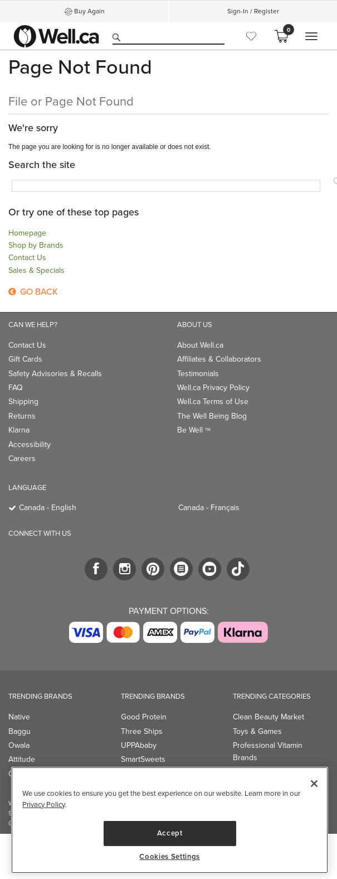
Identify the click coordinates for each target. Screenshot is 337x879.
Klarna (19, 430)
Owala (19, 745)
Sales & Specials (36, 270)
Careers (22, 458)
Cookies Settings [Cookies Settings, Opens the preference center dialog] (169, 857)
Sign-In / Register (253, 11)
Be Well (194, 430)
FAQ (15, 387)
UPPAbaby (139, 745)
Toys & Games (257, 731)
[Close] (314, 783)
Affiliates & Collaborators (219, 359)
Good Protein (144, 717)
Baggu (19, 731)
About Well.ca (200, 345)
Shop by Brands (36, 245)
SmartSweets (143, 759)
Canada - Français (209, 507)
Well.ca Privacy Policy (213, 387)
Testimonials (198, 374)
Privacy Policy (43, 804)
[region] (169, 820)
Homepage (27, 233)
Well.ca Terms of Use (212, 401)
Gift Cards (25, 359)
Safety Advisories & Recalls (55, 374)
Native (19, 717)
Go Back (33, 291)
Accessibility (29, 444)
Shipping (23, 401)
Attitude (21, 759)
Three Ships (142, 731)
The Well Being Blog (212, 416)
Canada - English (47, 507)
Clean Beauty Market (268, 717)
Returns (22, 416)
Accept (170, 833)
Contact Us (27, 257)
